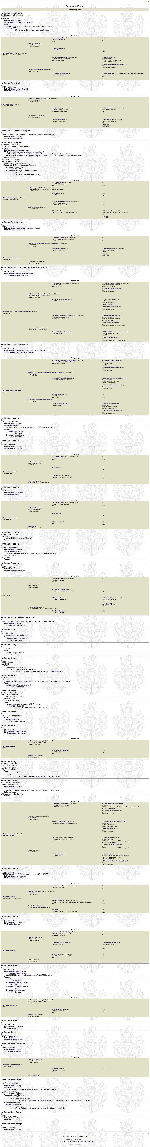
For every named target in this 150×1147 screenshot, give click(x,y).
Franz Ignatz (10, 198)
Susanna (111, 288)
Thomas (15, 1049)
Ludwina (58, 854)
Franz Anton (10, 53)
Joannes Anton (37, 777)
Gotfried (15, 922)
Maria (57, 193)
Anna (11, 719)
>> (115, 57)
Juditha (111, 306)
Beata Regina (111, 844)
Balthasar (16, 1026)
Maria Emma (17, 571)
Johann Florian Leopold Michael (27, 350)
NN (106, 125)
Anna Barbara (16, 990)
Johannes (111, 332)
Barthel (57, 522)
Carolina (38, 30)
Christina (16, 448)
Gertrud (33, 553)
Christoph (110, 73)
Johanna (58, 611)
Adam (59, 750)
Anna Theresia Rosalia (17, 685)
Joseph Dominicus (113, 821)
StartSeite (78, 1144)
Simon (54, 671)
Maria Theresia (61, 299)
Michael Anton (17, 876)
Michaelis (59, 886)
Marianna (34, 154)
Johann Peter (38, 1108)
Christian (61, 283)
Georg (108, 57)
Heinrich (14, 431)
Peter (15, 21)
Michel (109, 119)
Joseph (12, 26)
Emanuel (59, 238)
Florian (15, 136)
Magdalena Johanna (39, 156)
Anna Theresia (21, 91)
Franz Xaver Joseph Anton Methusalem (19, 312)
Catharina (59, 248)
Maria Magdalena (19, 878)
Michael (59, 38)
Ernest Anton (60, 838)
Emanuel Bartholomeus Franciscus (25, 228)
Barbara (110, 322)
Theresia (34, 681)
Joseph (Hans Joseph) (41, 1101)
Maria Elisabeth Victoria (21, 22)
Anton (109, 211)
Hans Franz (13, 704)
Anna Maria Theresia (22, 352)
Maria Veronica (60, 403)
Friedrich (14, 435)
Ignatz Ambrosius (19, 150)
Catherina (59, 119)
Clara (35, 174)
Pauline (15, 551)
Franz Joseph (10, 258)
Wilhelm (15, 550)
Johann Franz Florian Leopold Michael (45, 372)
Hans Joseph (14, 652)
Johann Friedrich (18, 89)
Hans (57, 475)
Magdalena (35, 207)
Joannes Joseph (17, 986)
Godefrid (9, 896)
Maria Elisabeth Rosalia (114, 64)
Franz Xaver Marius (12, 390)
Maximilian (60, 201)
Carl (108, 598)
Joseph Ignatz (60, 57)
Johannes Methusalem (21, 273)
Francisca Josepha (114, 861)
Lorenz (15, 424)
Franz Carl (9, 104)
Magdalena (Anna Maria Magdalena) (27, 152)
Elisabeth (18, 230)
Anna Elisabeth (60, 73)
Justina (15, 924)
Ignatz (58, 182)
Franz (59, 394)
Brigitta (21, 538)
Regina (15, 1051)
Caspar (109, 108)
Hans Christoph (11, 1065)
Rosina (58, 49)
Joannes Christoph (18, 982)
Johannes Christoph (63, 315)
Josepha (59, 211)
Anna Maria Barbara (20, 275)
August (14, 167)
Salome (14, 425)
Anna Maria (17, 138)
